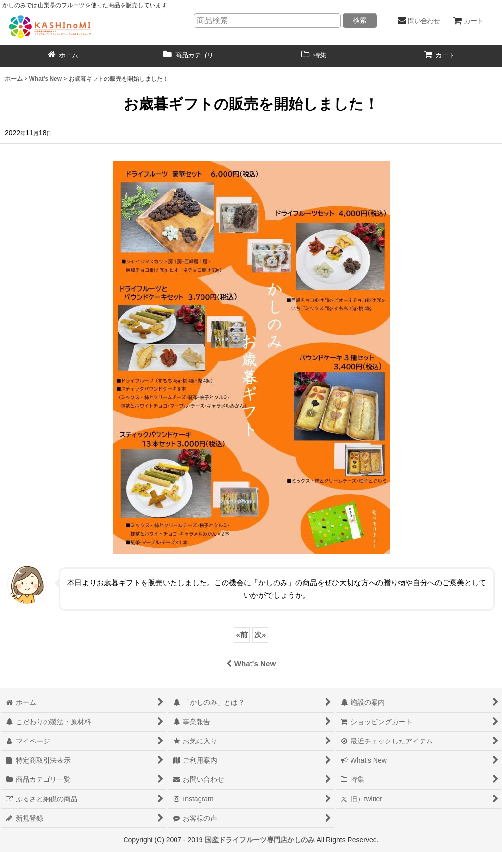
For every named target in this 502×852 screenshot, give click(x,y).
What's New (251, 664)
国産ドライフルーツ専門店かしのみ (260, 840)
